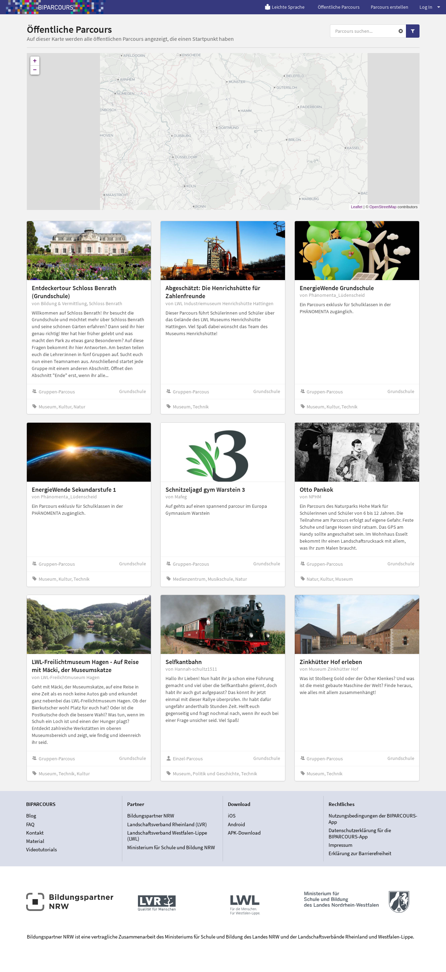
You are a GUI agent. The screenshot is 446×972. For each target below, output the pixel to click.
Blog (31, 816)
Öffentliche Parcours (339, 7)
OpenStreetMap (383, 207)
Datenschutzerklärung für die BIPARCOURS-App (360, 833)
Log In (430, 7)
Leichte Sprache (284, 7)
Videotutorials (41, 849)
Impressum (340, 845)
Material (35, 841)
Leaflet (356, 207)
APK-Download (244, 832)
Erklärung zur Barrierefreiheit (360, 853)
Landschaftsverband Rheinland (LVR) (167, 824)
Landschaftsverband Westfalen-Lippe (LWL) (167, 835)
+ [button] (35, 61)
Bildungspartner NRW (150, 816)
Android (236, 824)
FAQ (30, 824)
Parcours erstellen (389, 7)
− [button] (35, 70)
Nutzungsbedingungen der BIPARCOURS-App (373, 819)
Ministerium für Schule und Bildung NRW (171, 847)
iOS (232, 816)
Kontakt (35, 832)
